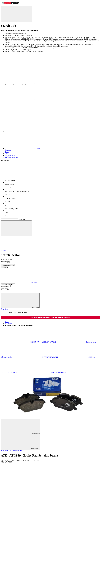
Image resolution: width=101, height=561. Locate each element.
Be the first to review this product (11, 450)
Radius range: (5, 260)
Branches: (4, 261)
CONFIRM (5, 267)
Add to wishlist (21, 426)
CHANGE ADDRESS (8, 265)
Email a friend (20, 441)
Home (7, 322)
